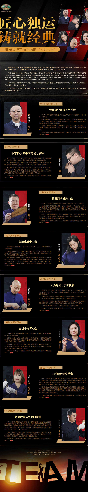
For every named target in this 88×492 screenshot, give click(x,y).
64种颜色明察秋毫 (62, 373)
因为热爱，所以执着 (62, 285)
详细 (47, 134)
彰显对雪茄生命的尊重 (28, 417)
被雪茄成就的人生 (62, 198)
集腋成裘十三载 (28, 241)
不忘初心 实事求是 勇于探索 (27, 153)
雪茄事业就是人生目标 (62, 110)
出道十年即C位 (28, 328)
